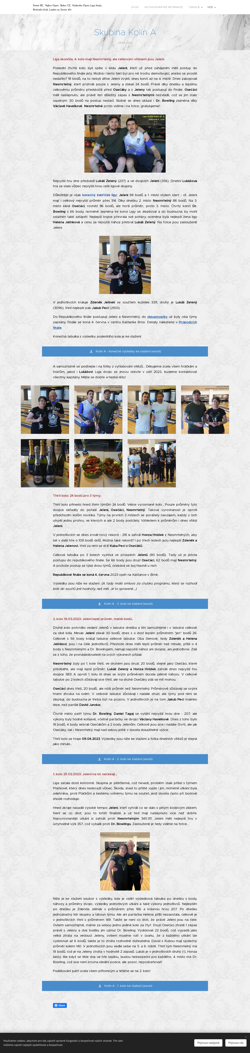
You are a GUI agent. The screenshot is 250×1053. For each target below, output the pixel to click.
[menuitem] (136, 7)
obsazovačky (157, 317)
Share (60, 1005)
